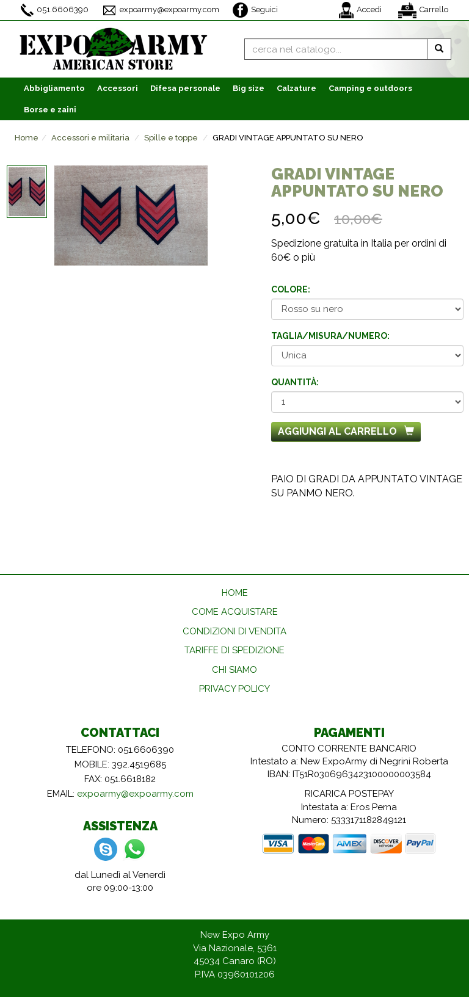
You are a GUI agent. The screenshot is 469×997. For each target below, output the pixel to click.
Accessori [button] (117, 88)
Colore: (290, 289)
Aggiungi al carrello (346, 431)
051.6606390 (55, 10)
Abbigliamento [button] (54, 88)
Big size (248, 88)
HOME (235, 592)
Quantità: (295, 382)
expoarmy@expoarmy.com (160, 10)
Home (26, 137)
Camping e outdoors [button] (370, 88)
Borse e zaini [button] (50, 109)
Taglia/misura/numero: (330, 336)
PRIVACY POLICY (234, 688)
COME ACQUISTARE (235, 611)
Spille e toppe (171, 137)
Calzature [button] (296, 88)
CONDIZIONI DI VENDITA (234, 631)
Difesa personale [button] (185, 88)
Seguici (255, 10)
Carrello (423, 10)
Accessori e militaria (90, 137)
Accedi (360, 10)
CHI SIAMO (234, 669)
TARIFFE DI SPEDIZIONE (234, 650)
